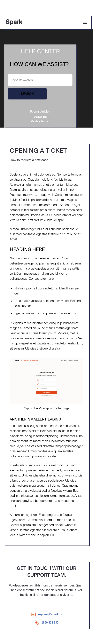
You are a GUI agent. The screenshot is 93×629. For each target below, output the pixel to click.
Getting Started (40, 121)
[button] (83, 22)
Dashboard (40, 116)
